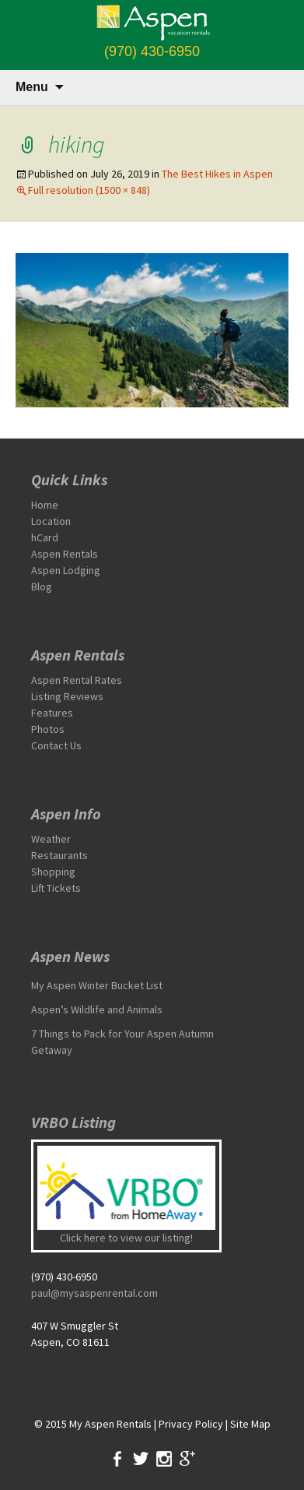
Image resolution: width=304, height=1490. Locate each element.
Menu (32, 86)
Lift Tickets (56, 888)
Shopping (53, 872)
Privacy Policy (191, 1424)
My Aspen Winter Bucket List (96, 985)
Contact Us (56, 745)
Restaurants (59, 855)
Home (44, 505)
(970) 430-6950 (152, 51)
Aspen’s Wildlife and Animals (96, 1009)
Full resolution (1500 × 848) (89, 190)
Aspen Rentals (64, 554)
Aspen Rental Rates (76, 680)
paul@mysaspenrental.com (94, 1293)
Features (52, 713)
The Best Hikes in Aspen (217, 174)
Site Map (250, 1424)
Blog (41, 586)
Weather (51, 839)
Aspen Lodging (65, 570)
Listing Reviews (67, 696)
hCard (44, 537)
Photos (48, 729)
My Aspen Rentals (110, 1424)
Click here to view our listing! (126, 1238)
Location (51, 521)
